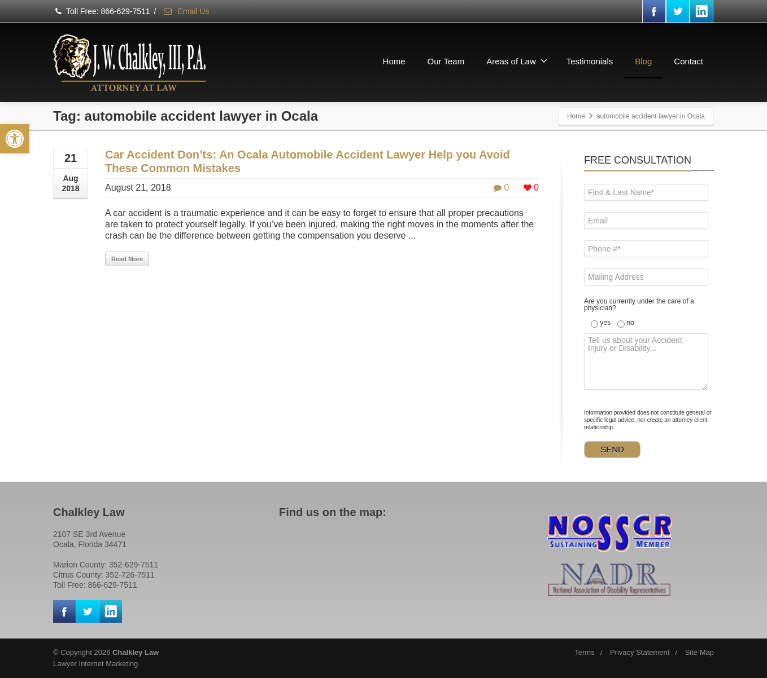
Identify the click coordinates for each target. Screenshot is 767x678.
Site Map (699, 652)
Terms (584, 652)
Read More (127, 259)
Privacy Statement (640, 652)
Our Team (446, 61)
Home (394, 61)
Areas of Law (516, 61)
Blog (643, 61)
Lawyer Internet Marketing (95, 663)
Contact (688, 61)
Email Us (186, 11)
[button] (14, 138)
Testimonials (589, 61)
